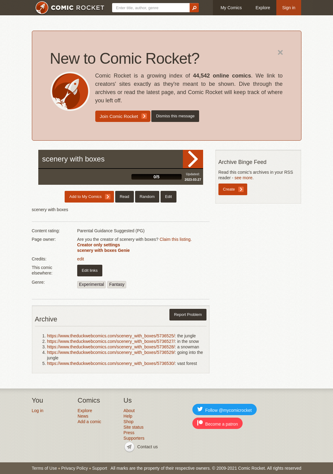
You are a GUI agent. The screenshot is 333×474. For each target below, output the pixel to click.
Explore (262, 7)
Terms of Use (44, 468)
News (83, 416)
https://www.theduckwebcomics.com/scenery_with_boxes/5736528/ (111, 346)
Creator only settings (98, 244)
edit (80, 258)
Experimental (91, 284)
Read (193, 159)
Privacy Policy (74, 468)
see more (243, 177)
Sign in (288, 7)
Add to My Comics (85, 196)
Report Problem (188, 314)
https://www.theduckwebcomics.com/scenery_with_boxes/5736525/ (111, 335)
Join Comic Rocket (119, 116)
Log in (38, 410)
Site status (133, 427)
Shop (128, 421)
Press (128, 432)
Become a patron (217, 423)
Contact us (147, 446)
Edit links (90, 270)
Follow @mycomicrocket (224, 409)
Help (127, 416)
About (129, 410)
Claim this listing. (176, 239)
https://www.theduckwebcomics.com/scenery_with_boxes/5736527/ (111, 341)
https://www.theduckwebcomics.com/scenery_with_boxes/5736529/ (111, 352)
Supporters (133, 438)
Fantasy (116, 284)
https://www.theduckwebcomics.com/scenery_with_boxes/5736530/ (111, 363)
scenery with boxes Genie (103, 250)
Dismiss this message (175, 116)
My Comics (231, 7)
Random (147, 196)
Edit (168, 196)
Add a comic (89, 421)
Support (99, 468)
